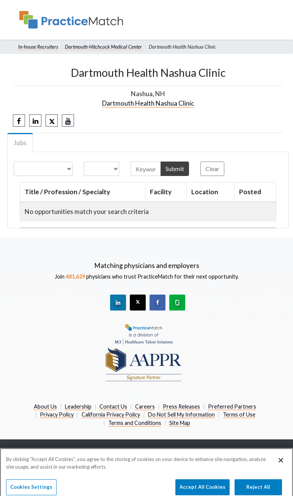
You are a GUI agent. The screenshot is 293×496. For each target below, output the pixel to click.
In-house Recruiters (38, 47)
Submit (174, 168)
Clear (212, 168)
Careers (145, 406)
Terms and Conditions (134, 423)
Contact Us (113, 406)
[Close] (281, 463)
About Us (45, 406)
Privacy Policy (57, 414)
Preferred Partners (232, 406)
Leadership (78, 406)
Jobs (20, 143)
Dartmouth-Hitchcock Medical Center (103, 47)
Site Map (179, 423)
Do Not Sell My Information (181, 414)
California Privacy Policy (111, 414)
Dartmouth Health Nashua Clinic (148, 103)
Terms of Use (239, 414)
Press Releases (181, 406)
